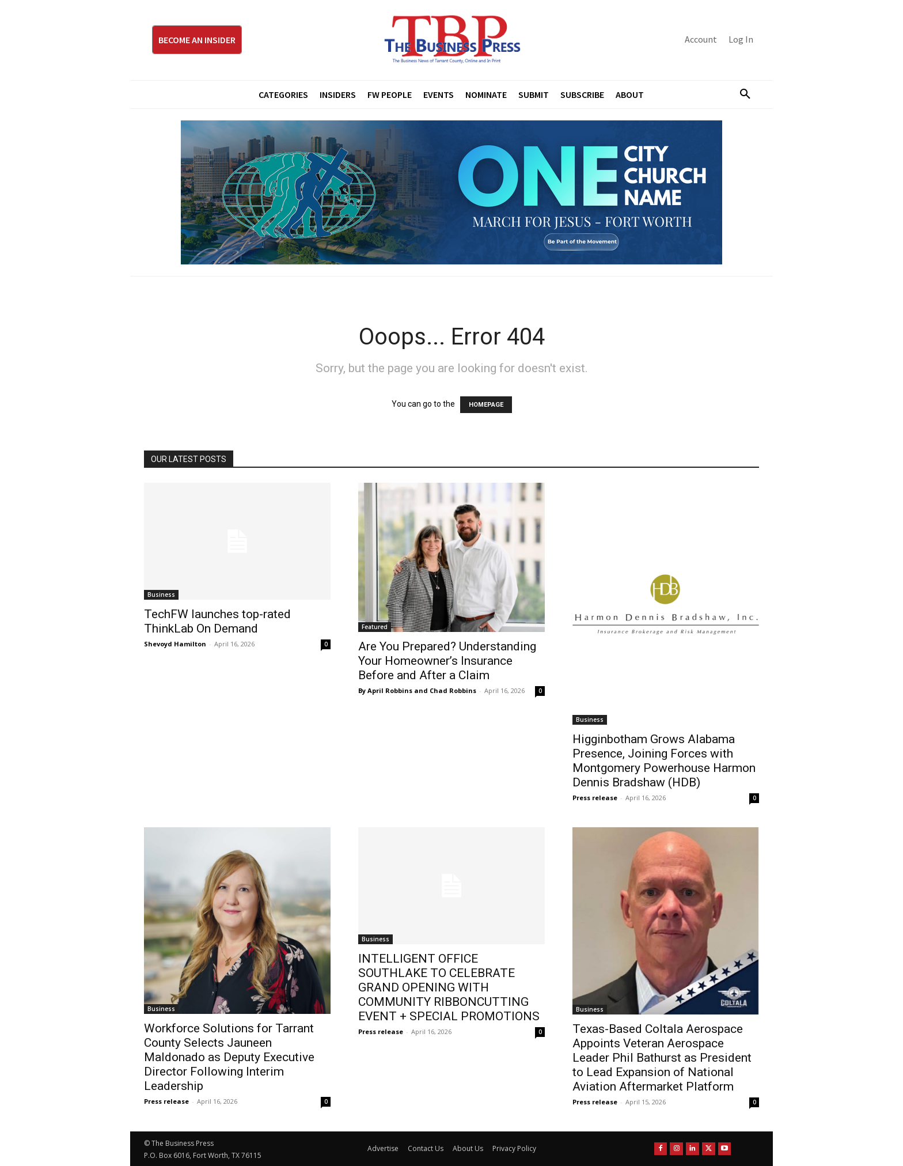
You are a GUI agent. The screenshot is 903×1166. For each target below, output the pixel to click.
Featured (375, 627)
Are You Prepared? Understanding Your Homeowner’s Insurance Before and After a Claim (447, 660)
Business (161, 594)
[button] (740, 94)
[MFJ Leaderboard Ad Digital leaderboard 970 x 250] (451, 192)
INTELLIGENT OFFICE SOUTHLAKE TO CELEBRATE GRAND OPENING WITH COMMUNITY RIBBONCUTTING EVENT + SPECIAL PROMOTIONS (449, 987)
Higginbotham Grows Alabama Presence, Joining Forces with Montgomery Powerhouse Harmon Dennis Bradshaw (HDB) (664, 760)
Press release (594, 797)
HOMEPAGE (486, 404)
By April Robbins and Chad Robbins (417, 690)
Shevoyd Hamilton (175, 643)
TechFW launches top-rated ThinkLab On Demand (217, 621)
